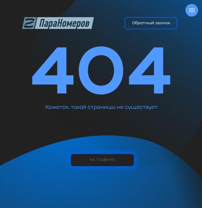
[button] (151, 23)
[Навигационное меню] (192, 10)
